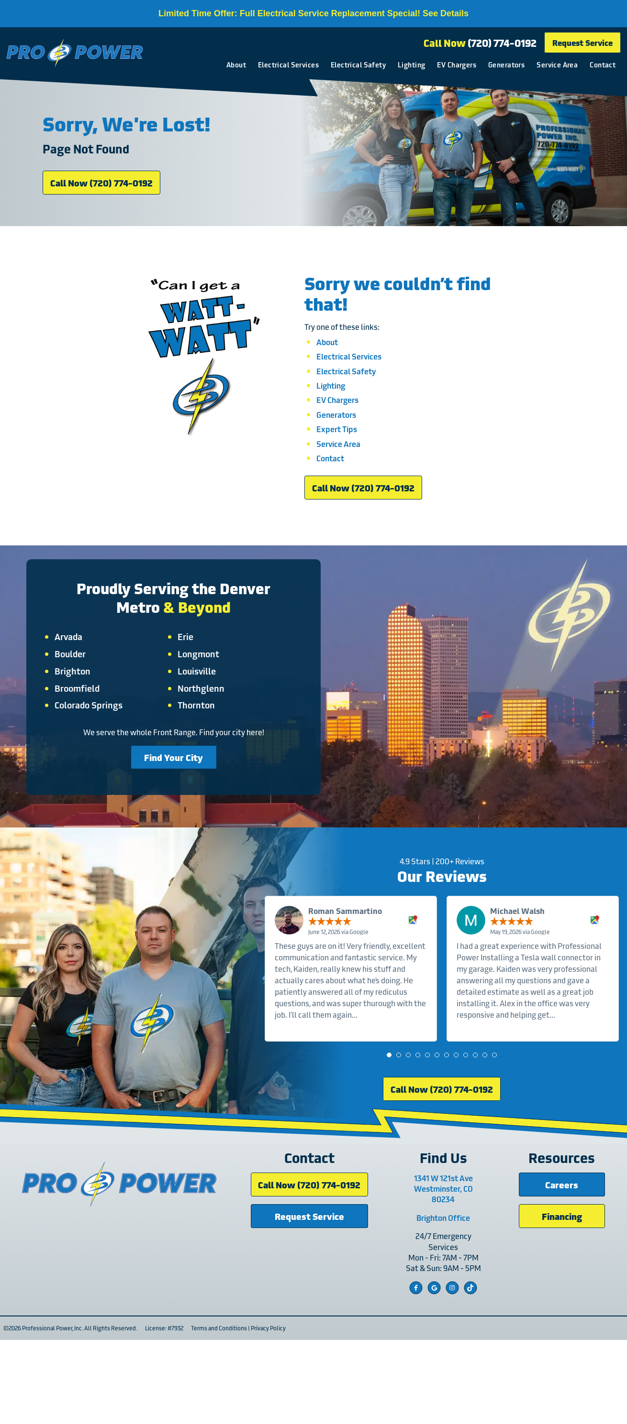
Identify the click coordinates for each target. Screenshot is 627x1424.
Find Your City (173, 807)
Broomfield (87, 738)
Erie (185, 687)
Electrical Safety (356, 65)
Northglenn (201, 738)
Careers (562, 1268)
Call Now (478, 43)
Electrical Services (287, 65)
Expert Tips (336, 467)
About (235, 65)
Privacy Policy (264, 1411)
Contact (601, 65)
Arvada (78, 687)
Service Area (555, 65)
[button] (392, 1126)
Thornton (196, 755)
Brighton (83, 721)
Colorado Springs (99, 755)
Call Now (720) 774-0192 (101, 206)
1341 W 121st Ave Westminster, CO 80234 (453, 1273)
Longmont (198, 704)
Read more (381, 1085)
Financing (562, 1300)
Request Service (581, 43)
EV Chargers (455, 65)
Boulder (80, 704)
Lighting (410, 65)
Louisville (197, 721)
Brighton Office (453, 1301)
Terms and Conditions (216, 1411)
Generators (505, 65)
